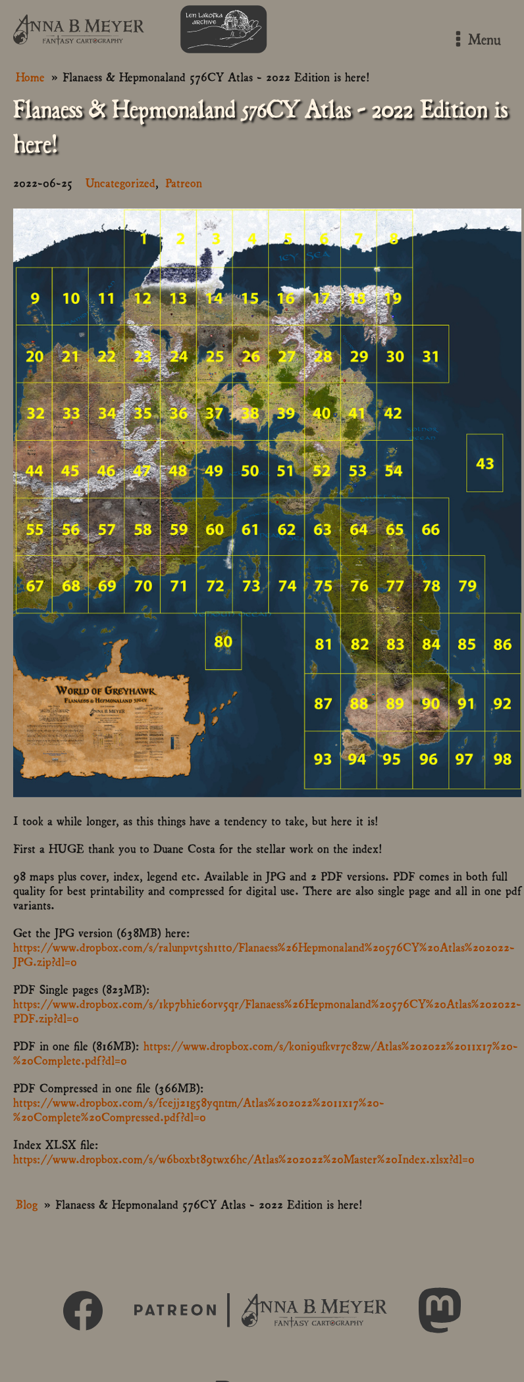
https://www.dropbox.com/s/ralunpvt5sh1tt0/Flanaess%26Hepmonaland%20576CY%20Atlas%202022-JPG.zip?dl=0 (264, 953)
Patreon (183, 182)
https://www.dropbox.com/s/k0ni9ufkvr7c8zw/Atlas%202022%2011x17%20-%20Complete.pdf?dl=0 (265, 1052)
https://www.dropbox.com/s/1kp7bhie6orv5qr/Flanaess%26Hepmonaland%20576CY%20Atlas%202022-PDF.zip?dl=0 (267, 1010)
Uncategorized (120, 182)
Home (30, 76)
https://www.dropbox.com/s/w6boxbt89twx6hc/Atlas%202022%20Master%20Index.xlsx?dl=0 (244, 1158)
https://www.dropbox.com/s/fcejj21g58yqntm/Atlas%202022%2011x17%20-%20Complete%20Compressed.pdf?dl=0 (198, 1109)
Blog (27, 1203)
